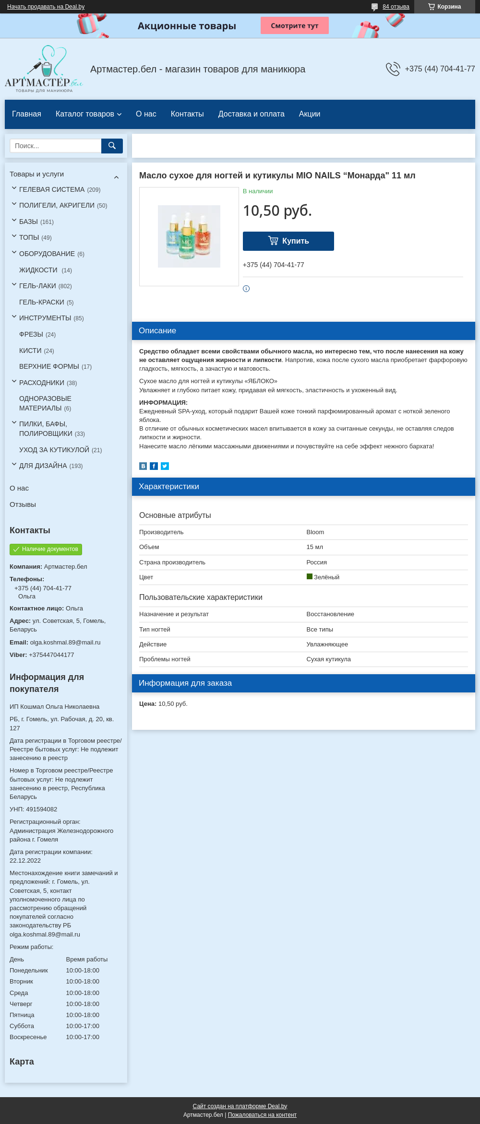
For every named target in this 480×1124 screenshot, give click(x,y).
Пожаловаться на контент (262, 1115)
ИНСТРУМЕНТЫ (45, 318)
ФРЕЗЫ (31, 334)
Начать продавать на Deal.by (45, 6)
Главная (26, 114)
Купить (295, 241)
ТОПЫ (29, 237)
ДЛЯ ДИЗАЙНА (43, 465)
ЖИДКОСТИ (39, 270)
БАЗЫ (28, 221)
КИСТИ (30, 350)
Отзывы (23, 504)
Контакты (187, 114)
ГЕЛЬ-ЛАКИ (37, 286)
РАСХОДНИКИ (41, 382)
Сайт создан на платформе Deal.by (240, 1106)
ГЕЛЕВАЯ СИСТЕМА (51, 189)
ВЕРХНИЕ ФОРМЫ (49, 366)
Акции (310, 114)
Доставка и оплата (251, 114)
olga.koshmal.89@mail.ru (65, 642)
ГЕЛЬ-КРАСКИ (41, 302)
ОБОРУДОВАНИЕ (47, 254)
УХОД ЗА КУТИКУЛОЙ (54, 450)
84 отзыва (396, 6)
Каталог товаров (85, 114)
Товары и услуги (37, 174)
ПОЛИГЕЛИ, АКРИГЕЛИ (57, 205)
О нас (146, 114)
